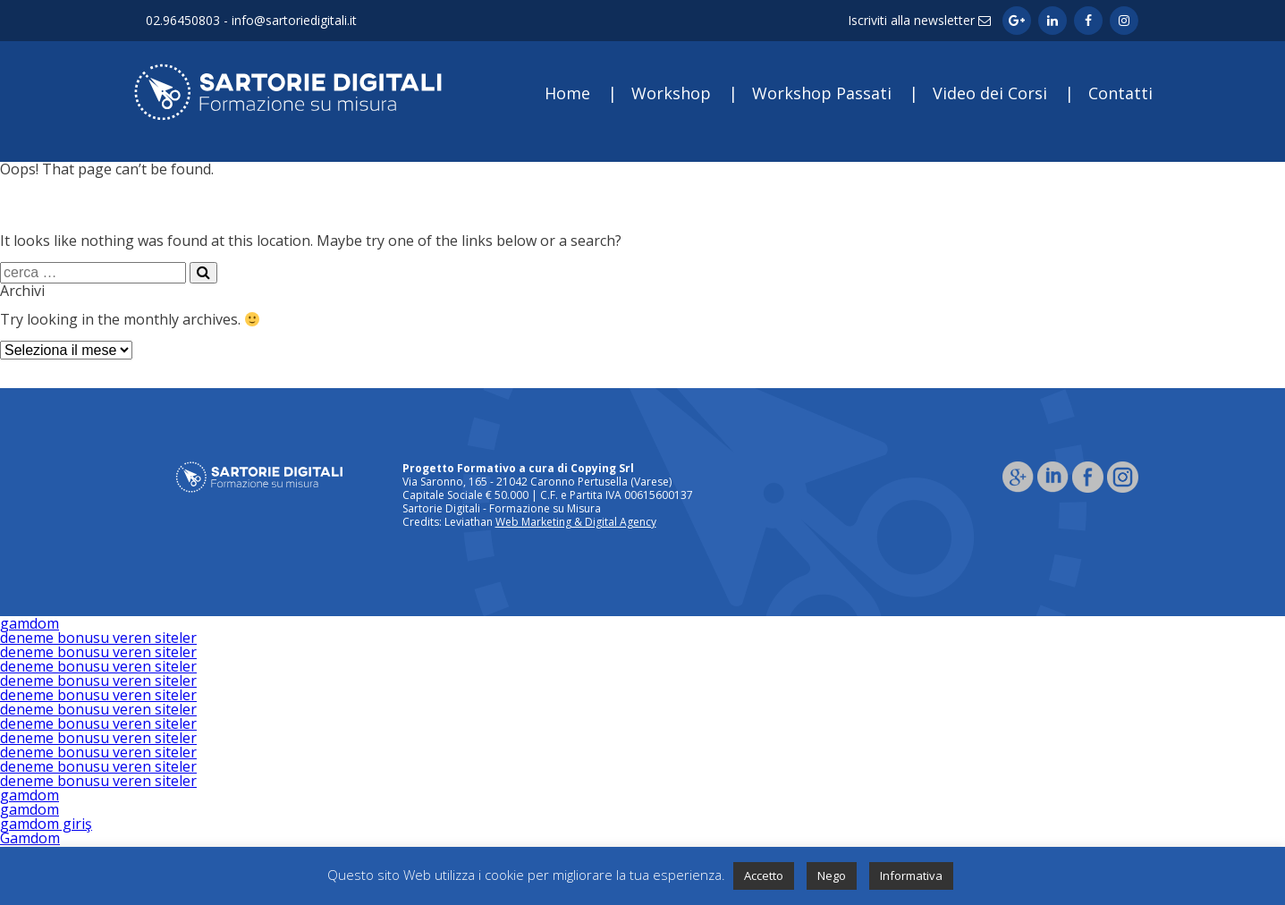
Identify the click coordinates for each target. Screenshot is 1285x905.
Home (567, 93)
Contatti (1120, 93)
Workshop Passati (822, 93)
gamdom (29, 623)
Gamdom (30, 838)
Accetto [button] (763, 875)
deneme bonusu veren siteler (98, 637)
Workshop (671, 93)
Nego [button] (831, 875)
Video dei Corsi (990, 93)
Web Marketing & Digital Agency (575, 521)
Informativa (911, 875)
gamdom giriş (46, 823)
